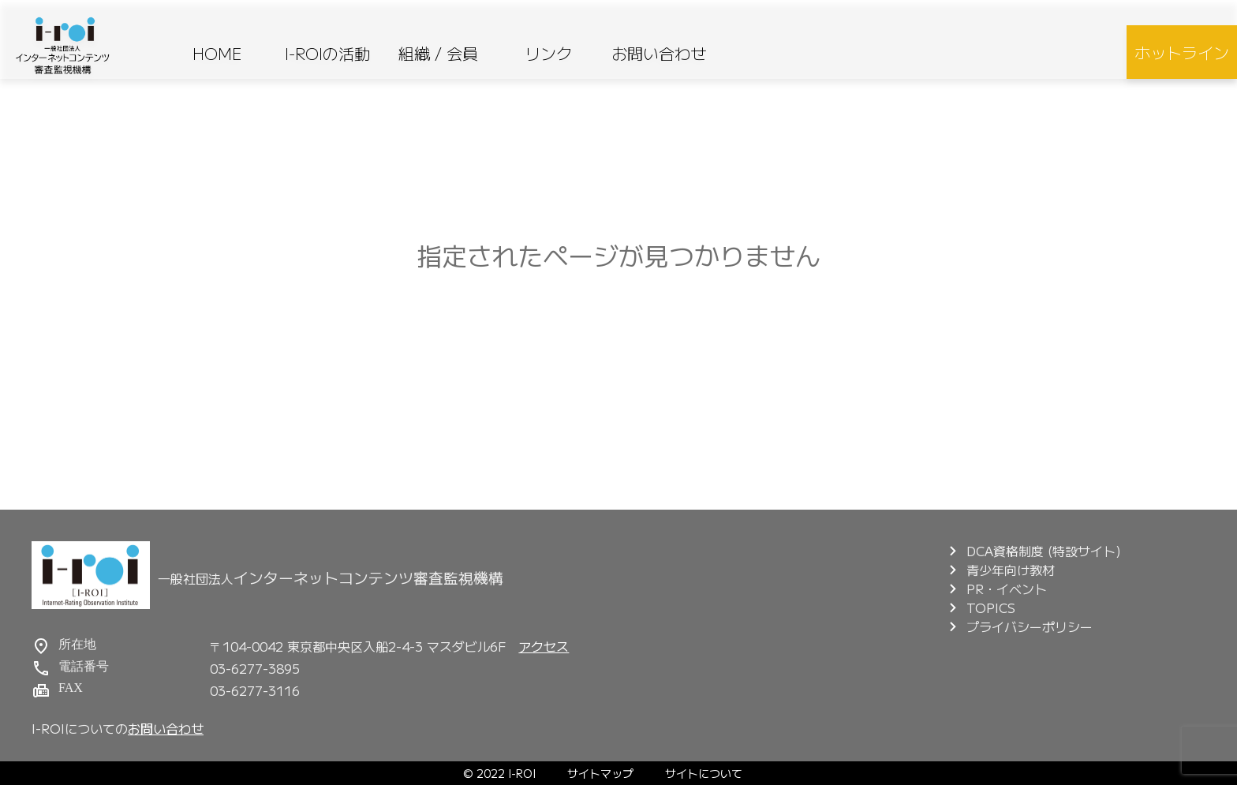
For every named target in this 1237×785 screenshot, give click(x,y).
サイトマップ (600, 773)
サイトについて (703, 773)
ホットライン (1181, 52)
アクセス (543, 646)
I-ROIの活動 (327, 53)
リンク (548, 53)
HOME (217, 53)
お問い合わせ (658, 53)
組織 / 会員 (438, 53)
